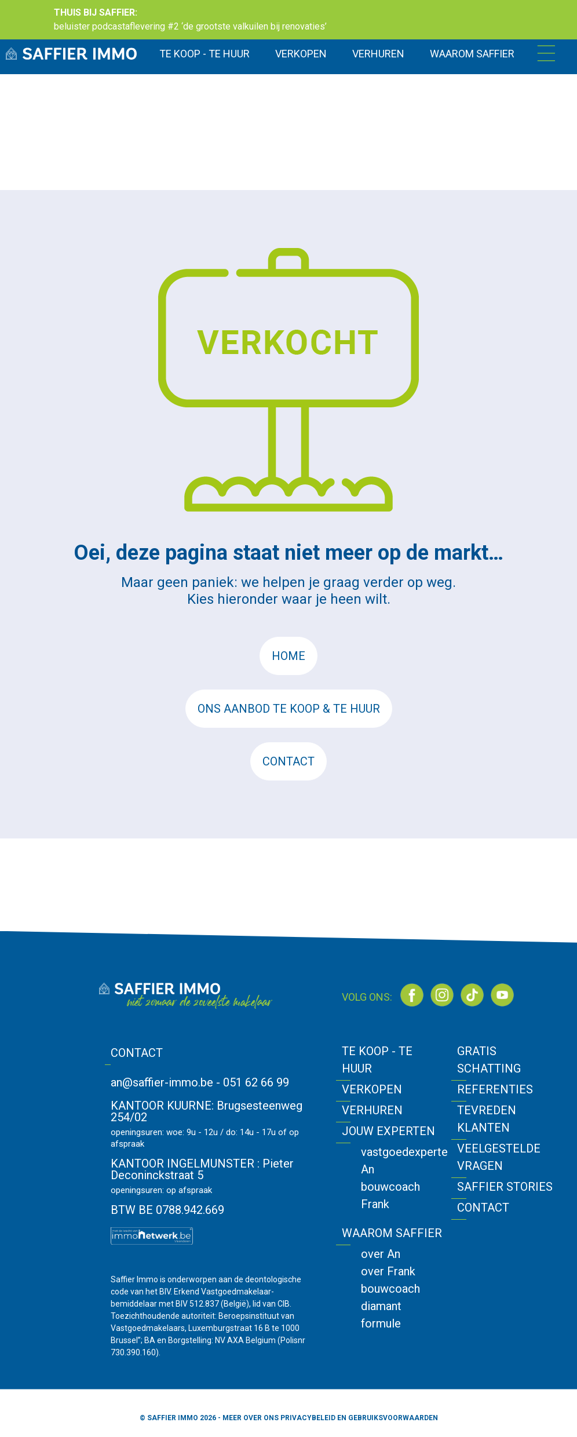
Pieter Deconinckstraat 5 (202, 1169)
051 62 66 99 (256, 1082)
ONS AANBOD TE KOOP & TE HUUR (289, 709)
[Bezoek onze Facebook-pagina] (411, 994)
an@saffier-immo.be (162, 1082)
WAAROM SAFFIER (472, 54)
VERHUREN (378, 54)
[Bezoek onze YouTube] (502, 994)
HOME (288, 656)
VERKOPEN (301, 54)
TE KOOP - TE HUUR (204, 54)
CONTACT (288, 761)
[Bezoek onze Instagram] (442, 994)
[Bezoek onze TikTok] (472, 994)
